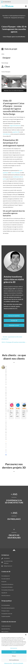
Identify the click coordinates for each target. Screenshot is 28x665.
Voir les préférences (14, 660)
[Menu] (26, 6)
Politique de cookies (8, 663)
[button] (26, 634)
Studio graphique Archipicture (17, 15)
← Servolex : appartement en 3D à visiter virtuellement (11, 338)
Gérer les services (13, 648)
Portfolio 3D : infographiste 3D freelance (14, 17)
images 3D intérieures (15, 125)
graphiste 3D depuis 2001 (14, 286)
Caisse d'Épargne (15, 172)
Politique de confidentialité (18, 663)
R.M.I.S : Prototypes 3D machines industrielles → (14, 342)
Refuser (14, 656)
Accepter (14, 652)
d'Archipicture (6, 134)
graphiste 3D (16, 132)
